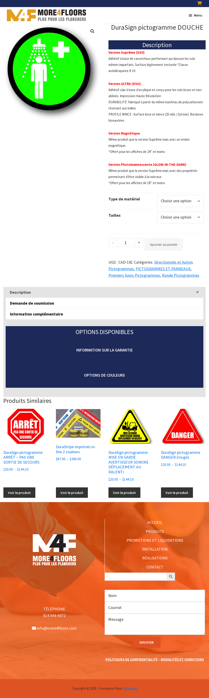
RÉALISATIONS (155, 558)
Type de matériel (124, 199)
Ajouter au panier (164, 244)
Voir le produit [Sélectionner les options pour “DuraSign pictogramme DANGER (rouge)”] (177, 492)
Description (20, 292)
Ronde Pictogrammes (180, 275)
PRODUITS (155, 531)
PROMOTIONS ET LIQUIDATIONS (155, 540)
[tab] (104, 292)
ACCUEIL (154, 522)
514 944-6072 (54, 615)
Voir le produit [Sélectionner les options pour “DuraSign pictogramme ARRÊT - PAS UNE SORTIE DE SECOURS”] (19, 492)
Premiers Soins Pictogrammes (134, 275)
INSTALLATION (155, 549)
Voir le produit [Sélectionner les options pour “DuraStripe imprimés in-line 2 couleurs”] (71, 492)
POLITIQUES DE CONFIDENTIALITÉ (132, 659)
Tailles (114, 215)
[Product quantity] (125, 242)
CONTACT (155, 567)
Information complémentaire (36, 314)
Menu (198, 15)
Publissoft (130, 688)
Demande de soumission (32, 303)
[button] (92, 31)
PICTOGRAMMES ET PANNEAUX (163, 268)
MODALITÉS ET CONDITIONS (182, 659)
